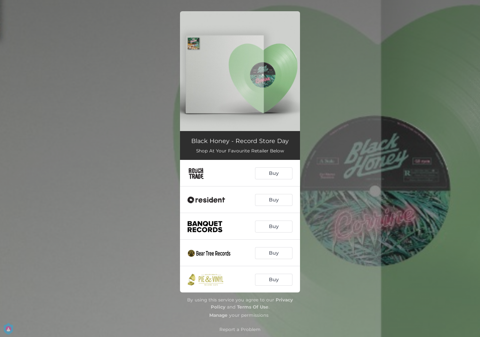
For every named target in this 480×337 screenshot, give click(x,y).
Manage (218, 315)
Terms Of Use (252, 307)
